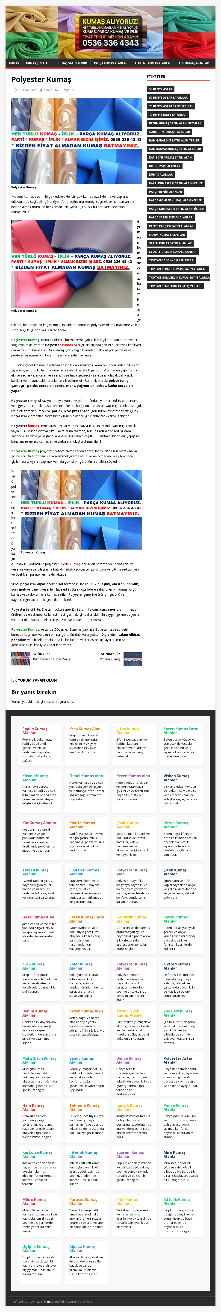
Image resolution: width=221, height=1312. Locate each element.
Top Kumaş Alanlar (194, 63)
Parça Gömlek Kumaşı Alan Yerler (175, 200)
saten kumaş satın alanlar (170, 243)
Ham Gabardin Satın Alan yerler (174, 140)
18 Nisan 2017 (27, 90)
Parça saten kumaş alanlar (170, 217)
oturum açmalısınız (60, 701)
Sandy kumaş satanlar (167, 235)
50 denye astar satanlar (168, 98)
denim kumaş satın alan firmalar (175, 123)
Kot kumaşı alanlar (164, 166)
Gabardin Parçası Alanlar (169, 132)
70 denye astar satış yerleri (171, 106)
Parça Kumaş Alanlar (110, 63)
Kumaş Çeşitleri (38, 63)
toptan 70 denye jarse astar (171, 260)
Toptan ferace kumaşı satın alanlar (177, 269)
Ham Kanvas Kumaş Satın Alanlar (175, 149)
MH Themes (45, 1302)
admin (48, 90)
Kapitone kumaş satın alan (170, 157)
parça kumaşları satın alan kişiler (176, 209)
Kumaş (14, 63)
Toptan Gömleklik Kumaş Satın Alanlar (180, 277)
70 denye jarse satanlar (167, 115)
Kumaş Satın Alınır (72, 63)
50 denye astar (160, 89)
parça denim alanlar (165, 192)
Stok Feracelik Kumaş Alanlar (172, 252)
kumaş (67, 345)
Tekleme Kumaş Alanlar (153, 63)
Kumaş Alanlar (161, 175)
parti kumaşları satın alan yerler (176, 183)
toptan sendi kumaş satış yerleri (175, 286)
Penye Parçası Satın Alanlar (171, 226)
